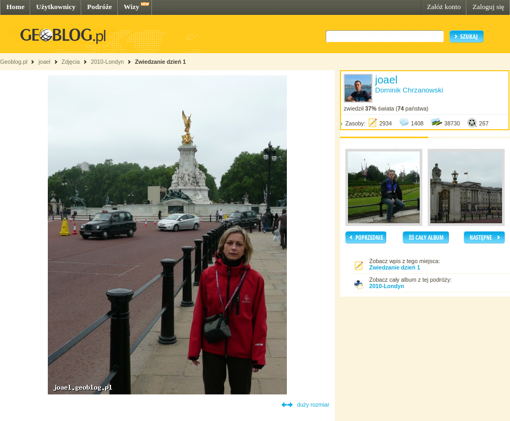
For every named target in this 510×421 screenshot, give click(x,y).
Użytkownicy (55, 7)
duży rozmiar (313, 404)
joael (44, 61)
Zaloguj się (488, 7)
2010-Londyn (107, 61)
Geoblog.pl (14, 61)
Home (15, 7)
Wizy (131, 7)
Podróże (99, 7)
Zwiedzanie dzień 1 (160, 61)
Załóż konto (444, 7)
